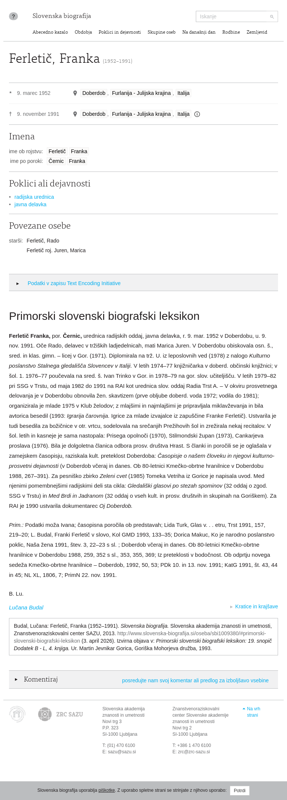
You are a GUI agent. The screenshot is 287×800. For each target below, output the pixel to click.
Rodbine (231, 32)
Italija (184, 93)
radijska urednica (34, 197)
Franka (79, 151)
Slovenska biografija (62, 16)
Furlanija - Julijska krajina (141, 93)
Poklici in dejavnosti (120, 32)
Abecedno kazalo (50, 32)
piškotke (106, 790)
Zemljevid (257, 32)
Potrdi (240, 790)
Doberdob (93, 93)
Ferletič (57, 151)
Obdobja (83, 32)
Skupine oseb (162, 32)
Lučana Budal (26, 607)
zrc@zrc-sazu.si (194, 751)
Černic (56, 161)
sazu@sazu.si (122, 751)
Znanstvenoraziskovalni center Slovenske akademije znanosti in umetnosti (201, 715)
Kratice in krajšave (256, 606)
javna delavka (31, 204)
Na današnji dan (199, 32)
